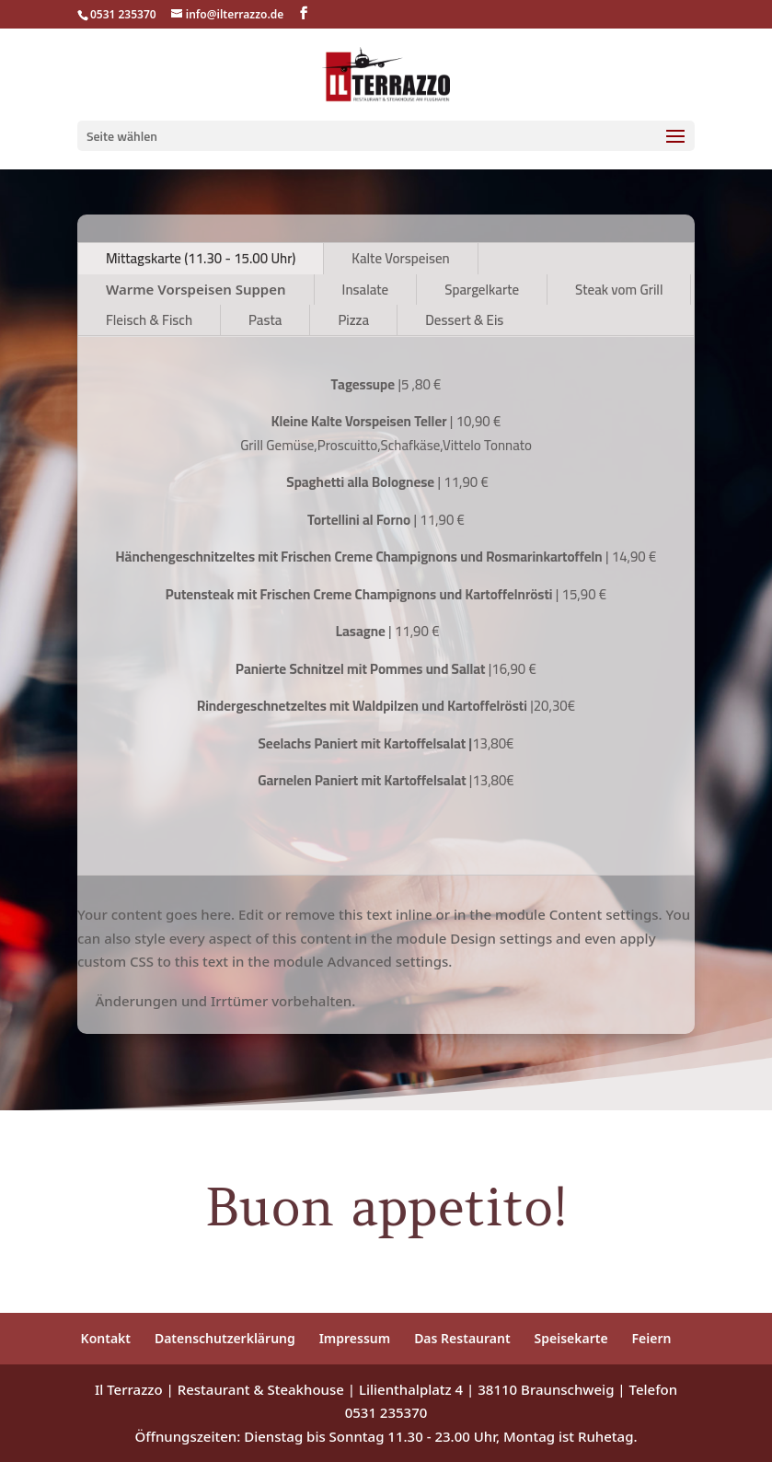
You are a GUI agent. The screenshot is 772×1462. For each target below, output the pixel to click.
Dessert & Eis (464, 320)
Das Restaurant (462, 1338)
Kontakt (106, 1338)
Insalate (365, 289)
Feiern (652, 1338)
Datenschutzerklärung (225, 1338)
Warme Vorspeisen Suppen (196, 289)
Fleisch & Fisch (149, 320)
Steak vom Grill (619, 289)
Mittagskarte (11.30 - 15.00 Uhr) (200, 258)
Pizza (353, 320)
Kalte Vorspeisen (400, 258)
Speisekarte (571, 1338)
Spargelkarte (481, 289)
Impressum (355, 1338)
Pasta (265, 320)
